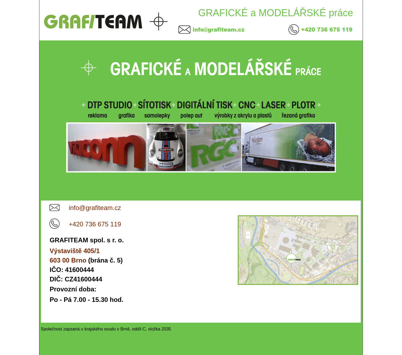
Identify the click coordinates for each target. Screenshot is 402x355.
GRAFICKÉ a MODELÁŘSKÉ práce (275, 12)
